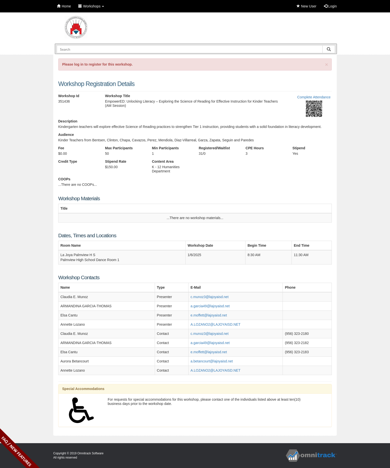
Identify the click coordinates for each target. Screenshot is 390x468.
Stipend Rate (115, 161)
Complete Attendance (314, 97)
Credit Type (67, 161)
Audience (66, 135)
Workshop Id (68, 96)
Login (330, 6)
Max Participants (119, 148)
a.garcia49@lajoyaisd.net (210, 306)
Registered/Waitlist (214, 148)
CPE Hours (254, 148)
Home (64, 6)
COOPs (64, 179)
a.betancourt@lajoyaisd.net (212, 361)
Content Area (163, 161)
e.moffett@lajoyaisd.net (209, 315)
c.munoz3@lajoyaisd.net (210, 297)
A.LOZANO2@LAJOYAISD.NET (216, 324)
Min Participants (165, 148)
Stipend (298, 148)
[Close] (326, 64)
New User (306, 6)
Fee (61, 148)
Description (67, 121)
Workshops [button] (91, 6)
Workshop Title (117, 96)
